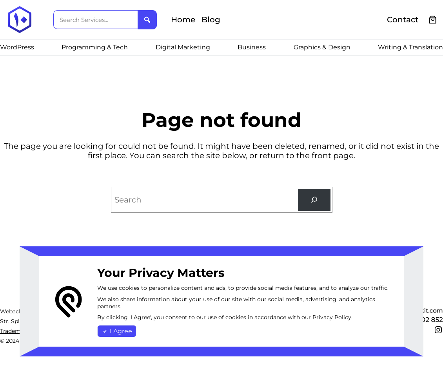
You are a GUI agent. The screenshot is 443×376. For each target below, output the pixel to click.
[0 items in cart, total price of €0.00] (433, 19)
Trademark (14, 330)
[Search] (314, 200)
